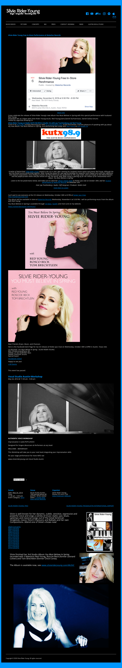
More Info (61, 113)
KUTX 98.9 (21, 124)
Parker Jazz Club (79, 195)
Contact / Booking (67, 24)
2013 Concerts (13, 543)
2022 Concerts (13, 528)
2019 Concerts (13, 533)
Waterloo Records (45, 199)
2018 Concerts (13, 535)
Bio (45, 24)
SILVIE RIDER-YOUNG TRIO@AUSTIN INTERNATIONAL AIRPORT (90, 506)
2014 (22, 497)
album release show (65, 181)
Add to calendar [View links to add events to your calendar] (19, 480)
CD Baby (48, 204)
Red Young (71, 126)
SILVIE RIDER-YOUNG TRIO (18, 506)
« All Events (12, 364)
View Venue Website (38, 499)
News (81, 24)
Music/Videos (11, 24)
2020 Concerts (13, 532)
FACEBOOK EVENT (15, 359)
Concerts (35, 24)
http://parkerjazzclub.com (18, 197)
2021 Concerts (13, 530)
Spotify (55, 204)
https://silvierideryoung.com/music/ (22, 206)
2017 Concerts (13, 536)
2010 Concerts (13, 548)
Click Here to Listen (61, 188)
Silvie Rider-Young (32, 171)
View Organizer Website (61, 496)
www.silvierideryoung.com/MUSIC (57, 565)
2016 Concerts (13, 538)
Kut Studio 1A (82, 126)
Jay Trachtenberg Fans (54, 124)
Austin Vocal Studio (95, 24)
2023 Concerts (14, 527)
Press (53, 24)
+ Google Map (40, 497)
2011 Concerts (13, 546)
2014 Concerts (13, 541)
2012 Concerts (13, 544)
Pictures (24, 24)
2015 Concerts (13, 540)
